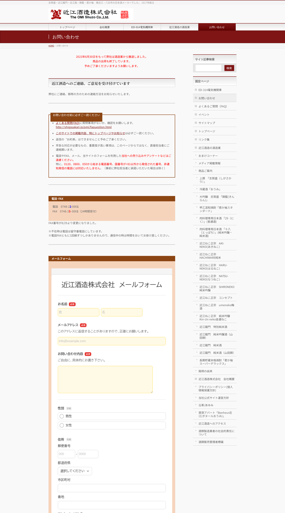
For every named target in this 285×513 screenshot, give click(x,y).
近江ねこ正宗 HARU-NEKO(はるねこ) (213, 266)
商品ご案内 (205, 171)
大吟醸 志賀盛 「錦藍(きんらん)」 (217, 198)
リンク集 (204, 139)
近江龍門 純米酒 (211, 345)
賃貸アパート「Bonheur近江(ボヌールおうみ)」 (215, 414)
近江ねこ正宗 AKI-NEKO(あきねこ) (212, 245)
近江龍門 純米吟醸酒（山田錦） (216, 336)
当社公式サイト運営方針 (214, 398)
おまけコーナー (208, 156)
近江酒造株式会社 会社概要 (217, 379)
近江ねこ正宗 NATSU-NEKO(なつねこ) (214, 277)
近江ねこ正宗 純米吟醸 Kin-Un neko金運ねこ (215, 317)
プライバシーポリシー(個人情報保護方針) (216, 388)
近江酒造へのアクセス (212, 423)
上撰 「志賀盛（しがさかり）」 (215, 180)
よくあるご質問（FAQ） (214, 106)
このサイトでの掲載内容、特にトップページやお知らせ (90, 133)
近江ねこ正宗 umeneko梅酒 (217, 306)
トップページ (207, 131)
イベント (204, 114)
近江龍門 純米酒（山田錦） (218, 353)
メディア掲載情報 (209, 163)
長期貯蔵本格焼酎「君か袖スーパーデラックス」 (216, 361)
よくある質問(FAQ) (68, 123)
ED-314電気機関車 (210, 90)
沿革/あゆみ (206, 405)
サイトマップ (207, 123)
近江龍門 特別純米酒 (213, 327)
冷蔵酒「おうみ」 (211, 189)
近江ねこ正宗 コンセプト (216, 298)
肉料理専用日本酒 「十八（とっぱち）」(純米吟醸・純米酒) (216, 232)
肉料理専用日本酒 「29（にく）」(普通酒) (217, 219)
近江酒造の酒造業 (210, 148)
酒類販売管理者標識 (211, 442)
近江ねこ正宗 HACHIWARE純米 (210, 255)
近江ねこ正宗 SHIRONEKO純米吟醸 (217, 288)
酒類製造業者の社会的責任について (217, 432)
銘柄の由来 (205, 371)
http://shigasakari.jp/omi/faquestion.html (84, 127)
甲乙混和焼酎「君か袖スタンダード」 (216, 209)
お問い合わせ (207, 98)
